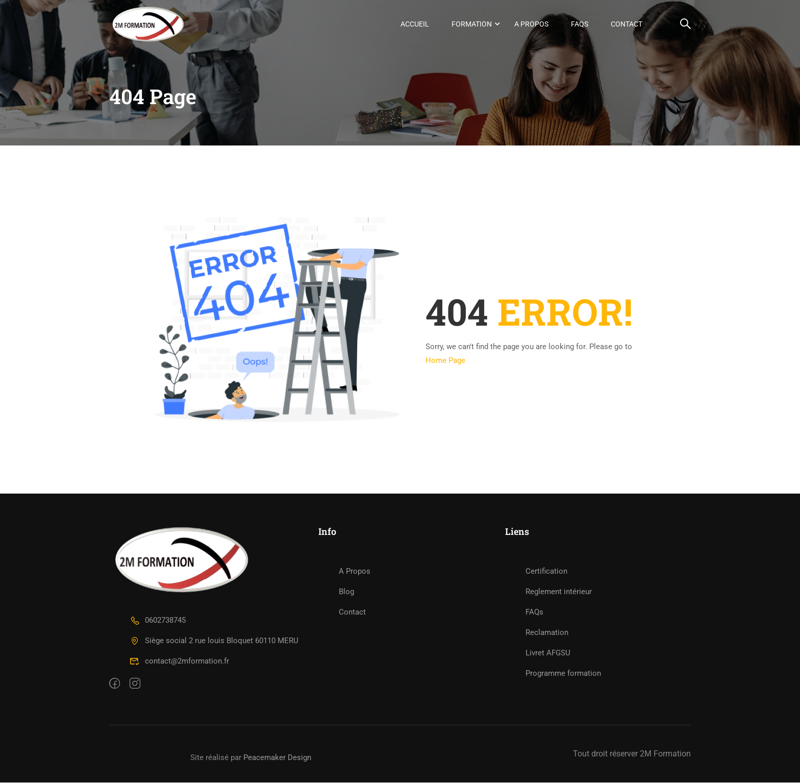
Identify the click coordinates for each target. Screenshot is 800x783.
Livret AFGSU (548, 653)
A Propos (531, 24)
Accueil (415, 24)
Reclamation (547, 633)
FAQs (579, 24)
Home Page (445, 361)
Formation (472, 24)
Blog (346, 592)
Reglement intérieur (559, 592)
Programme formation (563, 673)
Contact (626, 24)
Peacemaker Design (277, 758)
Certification (546, 571)
